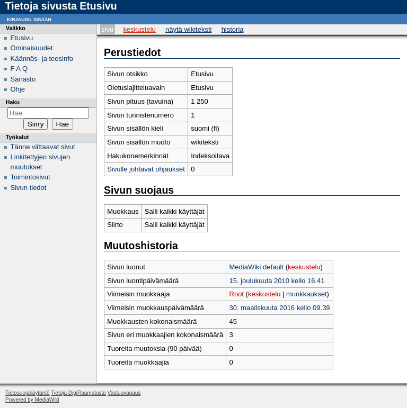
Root (236, 294)
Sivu (107, 29)
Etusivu (22, 38)
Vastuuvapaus (124, 393)
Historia (233, 29)
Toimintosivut (30, 177)
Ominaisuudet (32, 48)
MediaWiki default (256, 267)
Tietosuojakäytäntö (27, 393)
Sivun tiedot (29, 188)
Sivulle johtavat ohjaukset (146, 169)
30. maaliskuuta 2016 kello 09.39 (279, 308)
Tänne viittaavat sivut (43, 147)
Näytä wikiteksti (188, 29)
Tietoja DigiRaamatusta (78, 393)
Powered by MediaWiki (32, 400)
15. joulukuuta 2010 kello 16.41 (277, 281)
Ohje (18, 89)
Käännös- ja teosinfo (42, 58)
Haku (13, 102)
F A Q (19, 68)
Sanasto (23, 79)
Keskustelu (139, 29)
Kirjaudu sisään (29, 19)
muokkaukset (306, 294)
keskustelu (304, 267)
